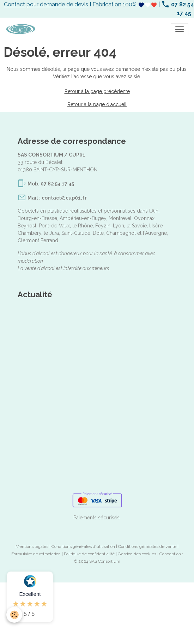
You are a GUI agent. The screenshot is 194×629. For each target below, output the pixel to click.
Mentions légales (32, 546)
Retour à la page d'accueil (97, 104)
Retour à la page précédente (97, 91)
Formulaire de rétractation (36, 553)
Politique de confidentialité (89, 553)
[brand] (22, 29)
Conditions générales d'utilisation (83, 546)
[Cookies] (14, 615)
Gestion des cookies (137, 553)
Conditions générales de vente (147, 546)
